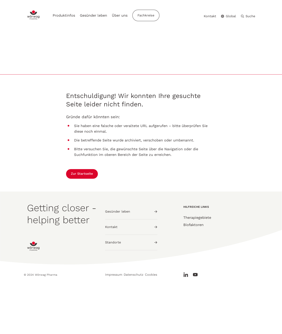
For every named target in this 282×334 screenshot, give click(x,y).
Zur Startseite (84, 218)
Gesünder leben (98, 14)
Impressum (112, 321)
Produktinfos (68, 14)
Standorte (131, 283)
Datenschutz (136, 321)
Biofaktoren (193, 269)
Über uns (124, 14)
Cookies (158, 321)
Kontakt (210, 14)
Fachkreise (151, 14)
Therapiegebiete (197, 262)
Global (228, 14)
